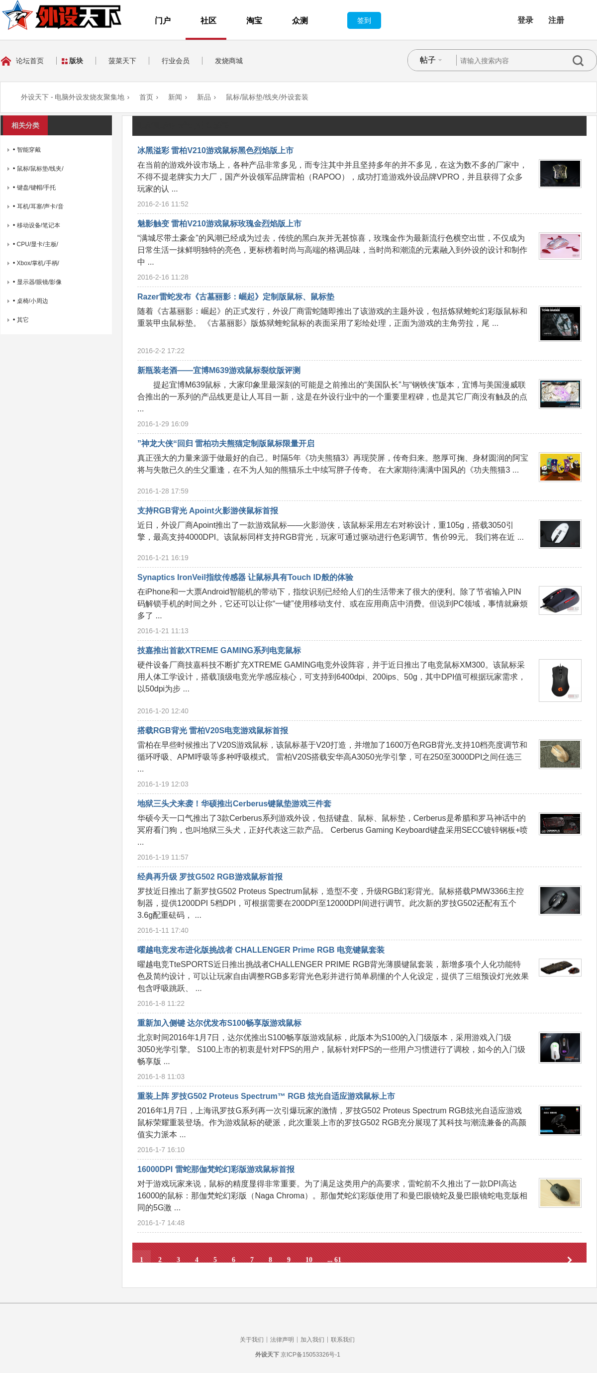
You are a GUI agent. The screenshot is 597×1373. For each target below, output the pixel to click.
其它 (23, 319)
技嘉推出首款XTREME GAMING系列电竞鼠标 (219, 650)
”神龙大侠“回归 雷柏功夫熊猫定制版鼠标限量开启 (225, 443)
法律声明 (282, 1340)
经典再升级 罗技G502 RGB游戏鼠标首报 (210, 877)
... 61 (334, 1260)
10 (308, 1260)
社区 (208, 20)
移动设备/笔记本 (38, 225)
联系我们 (343, 1340)
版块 (76, 61)
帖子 (428, 60)
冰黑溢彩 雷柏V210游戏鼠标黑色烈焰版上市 (215, 150)
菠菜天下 (122, 61)
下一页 (570, 1260)
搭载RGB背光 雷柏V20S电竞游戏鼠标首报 (212, 730)
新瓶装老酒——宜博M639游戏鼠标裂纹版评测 (218, 370)
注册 (556, 20)
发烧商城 (229, 61)
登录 (525, 20)
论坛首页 (30, 61)
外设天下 (267, 1354)
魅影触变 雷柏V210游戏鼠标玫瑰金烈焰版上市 (219, 223)
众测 (300, 20)
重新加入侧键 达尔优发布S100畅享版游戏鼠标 (219, 1023)
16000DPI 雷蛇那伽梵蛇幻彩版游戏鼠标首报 (216, 1169)
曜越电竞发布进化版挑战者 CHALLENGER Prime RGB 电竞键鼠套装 (261, 950)
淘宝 (254, 20)
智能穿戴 (29, 149)
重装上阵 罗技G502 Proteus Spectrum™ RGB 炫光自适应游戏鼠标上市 (266, 1096)
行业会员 (176, 61)
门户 (163, 20)
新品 (204, 97)
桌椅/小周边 (32, 300)
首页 (146, 97)
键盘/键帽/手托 (36, 187)
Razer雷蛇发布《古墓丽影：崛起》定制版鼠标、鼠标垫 (235, 297)
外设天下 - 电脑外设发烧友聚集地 (72, 97)
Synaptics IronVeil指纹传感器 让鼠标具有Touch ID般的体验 (245, 577)
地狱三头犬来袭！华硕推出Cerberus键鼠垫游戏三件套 (234, 803)
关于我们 (252, 1340)
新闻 (175, 97)
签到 (364, 20)
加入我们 (312, 1340)
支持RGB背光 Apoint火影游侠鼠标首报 (207, 510)
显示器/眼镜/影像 (39, 282)
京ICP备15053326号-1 (310, 1354)
